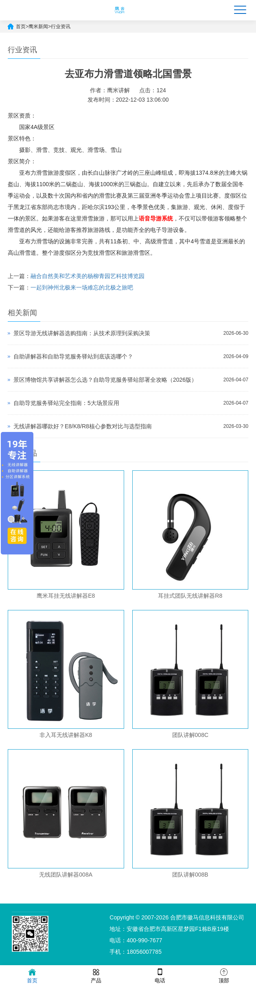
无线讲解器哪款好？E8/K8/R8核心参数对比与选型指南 (82, 426)
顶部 (224, 975)
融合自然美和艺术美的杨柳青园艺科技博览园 (87, 276)
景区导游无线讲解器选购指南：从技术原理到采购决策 (81, 333)
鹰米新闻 (38, 26)
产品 (96, 975)
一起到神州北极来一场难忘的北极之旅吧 (82, 287)
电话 (160, 975)
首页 (21, 26)
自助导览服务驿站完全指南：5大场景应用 (66, 403)
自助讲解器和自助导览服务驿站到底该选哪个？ (73, 356)
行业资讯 (60, 26)
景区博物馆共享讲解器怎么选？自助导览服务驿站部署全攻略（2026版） (105, 379)
